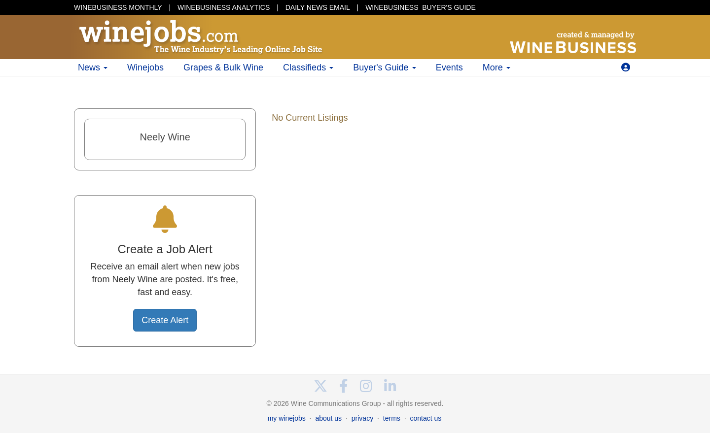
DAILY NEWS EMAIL (317, 7)
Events (449, 67)
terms (391, 418)
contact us (425, 418)
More (496, 67)
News (92, 67)
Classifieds (308, 67)
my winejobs (287, 418)
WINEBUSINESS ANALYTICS (224, 7)
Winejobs (145, 67)
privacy (362, 418)
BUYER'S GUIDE (420, 7)
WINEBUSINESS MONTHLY (118, 7)
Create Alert (165, 320)
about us (328, 418)
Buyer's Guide (384, 67)
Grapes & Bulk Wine (223, 67)
